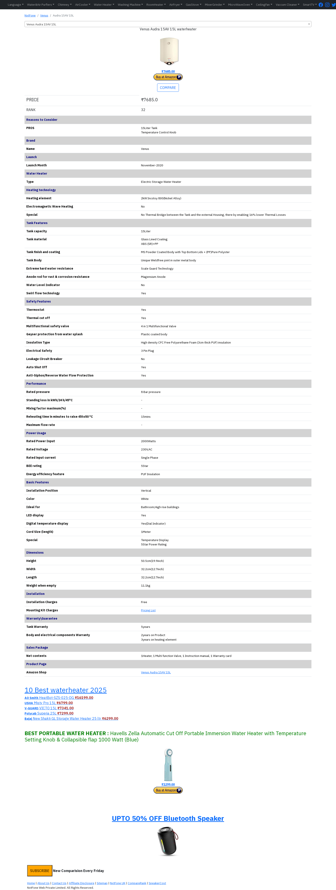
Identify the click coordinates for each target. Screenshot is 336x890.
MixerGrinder (213, 5)
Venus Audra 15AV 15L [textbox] (41, 24)
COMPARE (168, 87)
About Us (43, 883)
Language (14, 5)
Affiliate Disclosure (81, 883)
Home (31, 883)
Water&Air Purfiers (39, 5)
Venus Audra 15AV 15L (156, 672)
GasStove (192, 5)
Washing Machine (129, 5)
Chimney (63, 5)
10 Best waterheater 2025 (66, 689)
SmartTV (308, 5)
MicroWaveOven (239, 5)
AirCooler (81, 5)
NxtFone (30, 15)
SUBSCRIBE (39, 871)
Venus (44, 15)
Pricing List (148, 610)
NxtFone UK (117, 883)
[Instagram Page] (328, 4)
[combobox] (168, 24)
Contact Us (59, 883)
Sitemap (102, 883)
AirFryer (174, 5)
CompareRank (137, 883)
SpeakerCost (157, 883)
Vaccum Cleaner (286, 5)
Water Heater (103, 5)
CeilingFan (263, 5)
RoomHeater (154, 5)
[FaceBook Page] (322, 4)
